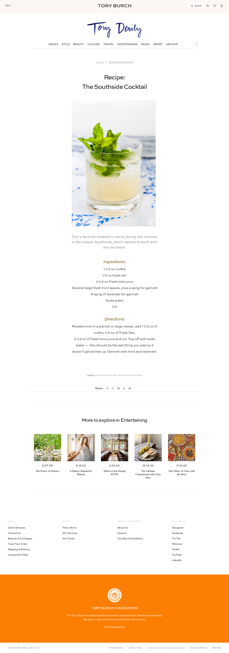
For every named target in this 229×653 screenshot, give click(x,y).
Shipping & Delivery (19, 549)
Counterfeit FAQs (18, 554)
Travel (108, 44)
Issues (53, 44)
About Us (122, 527)
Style (66, 44)
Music (145, 44)
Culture (94, 44)
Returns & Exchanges (20, 538)
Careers (122, 533)
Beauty (78, 44)
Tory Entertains (132, 376)
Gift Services (70, 533)
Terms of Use (135, 648)
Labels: (91, 376)
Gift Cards (68, 538)
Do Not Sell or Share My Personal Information (166, 648)
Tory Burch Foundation (130, 538)
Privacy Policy (116, 648)
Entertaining (127, 44)
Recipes (117, 376)
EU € (8, 5)
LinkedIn (177, 560)
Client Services (16, 527)
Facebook (177, 533)
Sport (157, 44)
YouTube (177, 554)
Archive (172, 44)
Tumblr (176, 549)
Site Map (216, 648)
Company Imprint (198, 648)
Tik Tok (176, 538)
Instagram (177, 527)
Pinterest (177, 544)
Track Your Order (18, 544)
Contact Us (14, 533)
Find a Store (70, 527)
